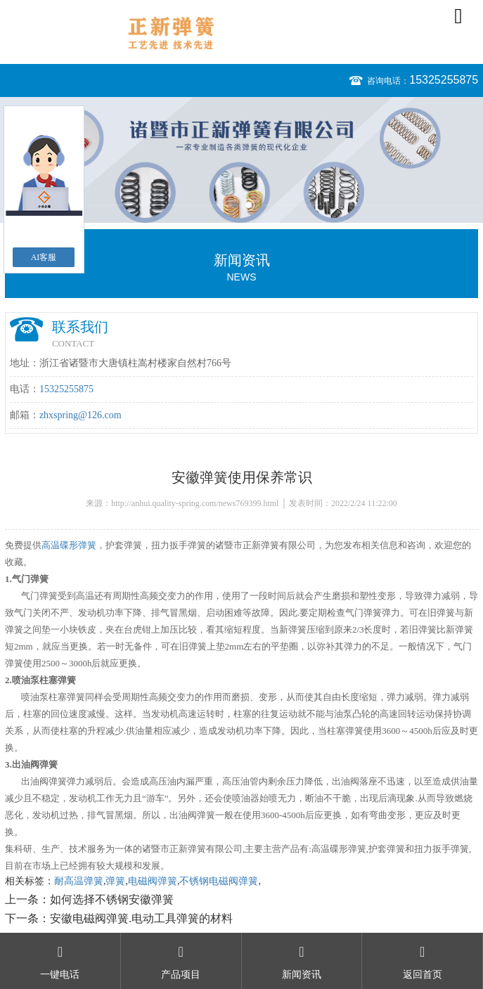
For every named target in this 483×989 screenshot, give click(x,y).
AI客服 (44, 257)
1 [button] (235, 205)
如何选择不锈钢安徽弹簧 (112, 899)
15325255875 (443, 80)
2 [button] (248, 205)
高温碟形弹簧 (68, 545)
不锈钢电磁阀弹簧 (218, 881)
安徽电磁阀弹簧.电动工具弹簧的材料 (141, 918)
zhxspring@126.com (80, 415)
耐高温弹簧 (78, 881)
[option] (241, 160)
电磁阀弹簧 (152, 881)
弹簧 (115, 881)
